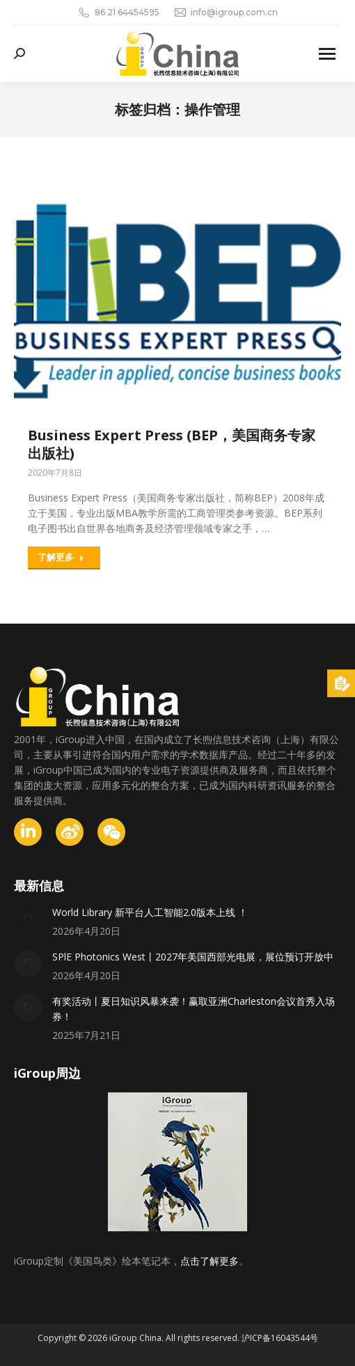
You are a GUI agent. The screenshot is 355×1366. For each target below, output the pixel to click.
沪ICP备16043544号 (280, 1338)
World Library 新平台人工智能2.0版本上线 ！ (150, 912)
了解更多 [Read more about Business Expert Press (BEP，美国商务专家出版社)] (61, 557)
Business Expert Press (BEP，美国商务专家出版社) (171, 444)
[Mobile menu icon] (327, 53)
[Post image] (28, 919)
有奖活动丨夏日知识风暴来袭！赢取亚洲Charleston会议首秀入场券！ (193, 1008)
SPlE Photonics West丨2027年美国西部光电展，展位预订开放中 (192, 956)
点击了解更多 (209, 1260)
